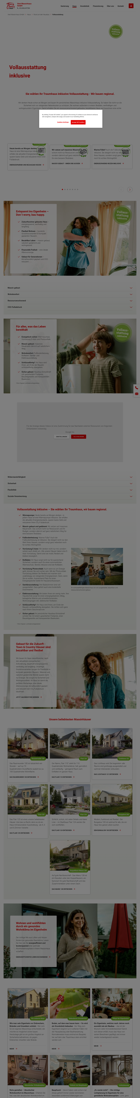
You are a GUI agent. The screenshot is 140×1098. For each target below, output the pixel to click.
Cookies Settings (63, 122)
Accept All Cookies (78, 122)
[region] (70, 119)
